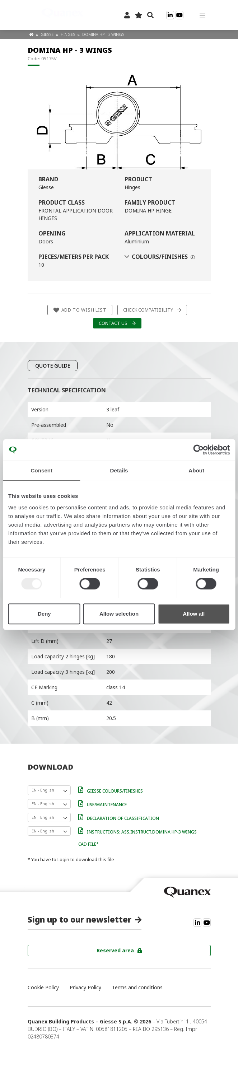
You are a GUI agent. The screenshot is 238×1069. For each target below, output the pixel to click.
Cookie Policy (43, 987)
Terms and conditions (137, 987)
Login (63, 859)
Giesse (48, 34)
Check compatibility (148, 310)
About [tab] (196, 470)
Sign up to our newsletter (79, 919)
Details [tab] (119, 470)
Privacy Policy (85, 987)
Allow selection (119, 614)
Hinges (68, 34)
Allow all (194, 614)
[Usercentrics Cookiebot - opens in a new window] (198, 449)
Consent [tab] (41, 470)
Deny (44, 614)
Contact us (113, 323)
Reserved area (115, 950)
